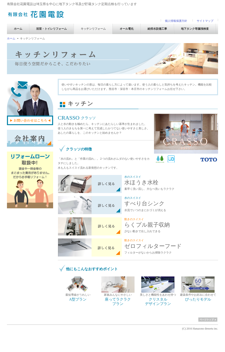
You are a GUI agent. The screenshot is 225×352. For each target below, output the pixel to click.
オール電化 (127, 28)
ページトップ (207, 319)
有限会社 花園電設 (36, 14)
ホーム (18, 28)
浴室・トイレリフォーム (51, 28)
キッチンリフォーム (93, 28)
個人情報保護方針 (176, 20)
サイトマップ (205, 20)
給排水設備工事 (157, 28)
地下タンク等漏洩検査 (195, 28)
